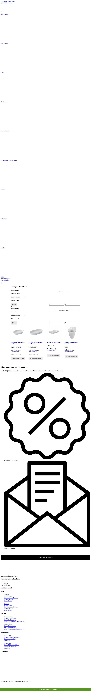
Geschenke (4, 218)
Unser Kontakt (8, 601)
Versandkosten (15, 351)
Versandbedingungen (10, 620)
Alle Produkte (4, 43)
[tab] (45, 307)
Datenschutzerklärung (10, 639)
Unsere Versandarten (10, 618)
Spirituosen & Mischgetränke (9, 160)
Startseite (6, 594)
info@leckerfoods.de (6, 588)
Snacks (3, 248)
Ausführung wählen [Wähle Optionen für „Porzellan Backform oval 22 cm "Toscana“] (18, 358)
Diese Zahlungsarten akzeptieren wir (14, 621)
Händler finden (8, 616)
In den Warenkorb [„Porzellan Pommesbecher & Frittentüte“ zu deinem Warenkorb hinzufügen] (71, 356)
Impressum (7, 640)
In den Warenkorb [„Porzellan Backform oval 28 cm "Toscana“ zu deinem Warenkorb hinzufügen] (35, 358)
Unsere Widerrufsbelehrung (11, 637)
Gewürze (3, 102)
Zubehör (3, 189)
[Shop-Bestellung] (69, 292)
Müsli (2, 277)
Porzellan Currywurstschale (53, 342)
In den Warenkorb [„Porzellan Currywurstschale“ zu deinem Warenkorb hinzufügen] (53, 355)
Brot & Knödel (5, 131)
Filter (14, 304)
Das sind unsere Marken (11, 598)
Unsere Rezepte (8, 599)
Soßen (2, 72)
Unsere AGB (7, 635)
